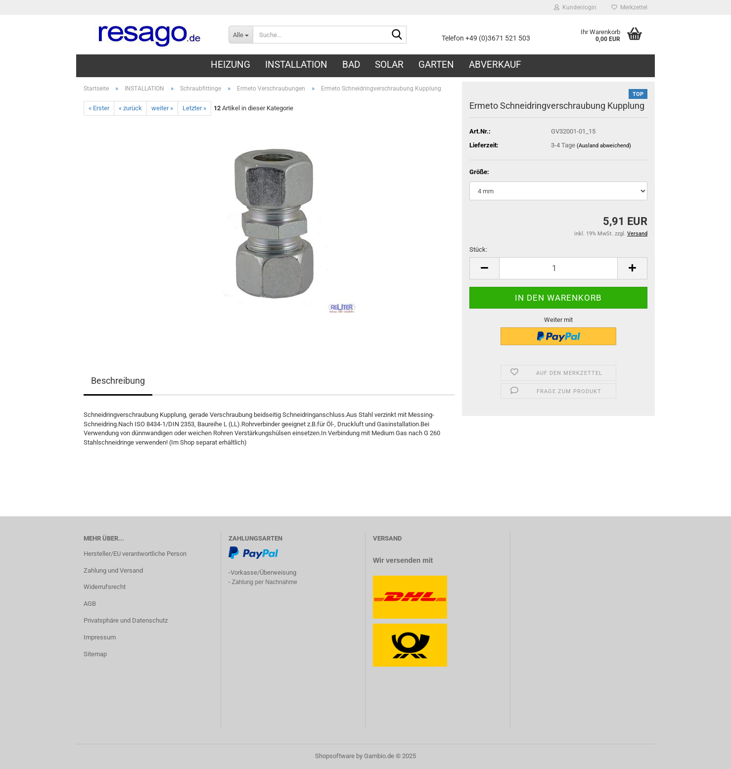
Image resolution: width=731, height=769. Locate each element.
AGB (90, 603)
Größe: (479, 172)
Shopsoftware (335, 756)
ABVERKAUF (495, 64)
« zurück (130, 108)
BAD (351, 64)
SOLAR (389, 64)
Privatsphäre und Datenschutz (126, 620)
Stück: (478, 249)
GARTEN (436, 64)
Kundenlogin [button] (575, 7)
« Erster (99, 108)
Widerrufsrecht (105, 586)
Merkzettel (629, 7)
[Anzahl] (558, 268)
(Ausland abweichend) (604, 145)
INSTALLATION (296, 64)
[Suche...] (240, 35)
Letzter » (194, 108)
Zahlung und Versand (113, 570)
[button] (484, 268)
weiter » (162, 108)
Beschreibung (118, 380)
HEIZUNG (230, 64)
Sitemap (95, 654)
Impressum (100, 637)
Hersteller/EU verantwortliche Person (135, 553)
